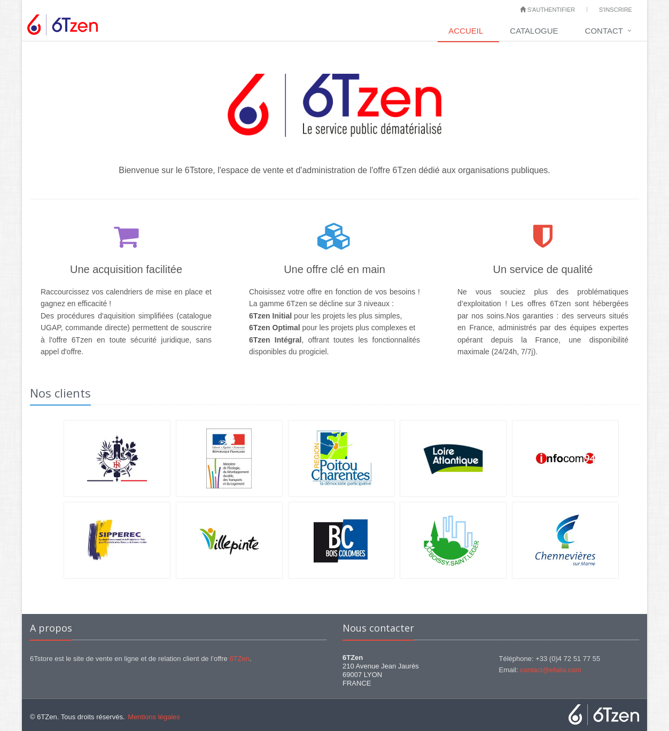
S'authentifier (547, 9)
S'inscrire (615, 9)
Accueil (465, 30)
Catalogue (534, 30)
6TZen (239, 659)
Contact (604, 30)
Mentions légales (154, 717)
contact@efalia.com (550, 670)
